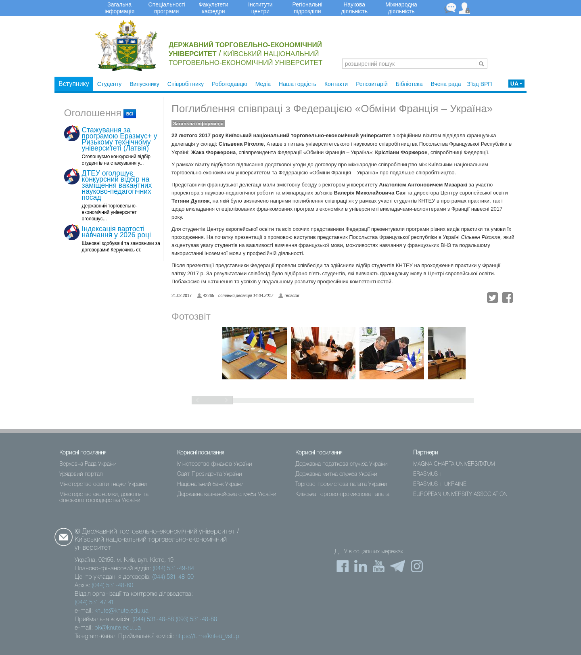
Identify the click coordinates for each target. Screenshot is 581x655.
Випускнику (144, 84)
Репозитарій (372, 84)
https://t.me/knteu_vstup (207, 636)
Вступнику (74, 83)
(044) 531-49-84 (173, 568)
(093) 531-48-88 (196, 619)
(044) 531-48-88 (153, 619)
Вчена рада (446, 84)
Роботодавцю (229, 84)
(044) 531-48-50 (173, 577)
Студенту (109, 84)
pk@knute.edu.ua (117, 628)
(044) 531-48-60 (112, 585)
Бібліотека (409, 84)
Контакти (336, 84)
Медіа (263, 84)
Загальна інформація (198, 123)
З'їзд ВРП (479, 84)
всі (130, 113)
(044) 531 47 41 (94, 602)
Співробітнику (185, 84)
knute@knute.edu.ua (121, 611)
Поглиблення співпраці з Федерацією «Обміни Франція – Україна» (332, 109)
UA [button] (516, 83)
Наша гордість (297, 84)
